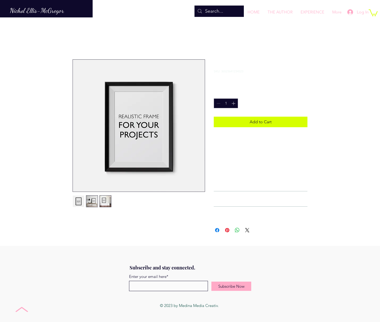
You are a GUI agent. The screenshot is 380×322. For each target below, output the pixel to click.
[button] (373, 12)
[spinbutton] (226, 103)
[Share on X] (247, 230)
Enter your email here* (148, 276)
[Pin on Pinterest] (227, 230)
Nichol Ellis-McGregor (37, 10)
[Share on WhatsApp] (237, 230)
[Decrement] (218, 103)
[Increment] (234, 103)
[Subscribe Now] (231, 286)
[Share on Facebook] (217, 230)
